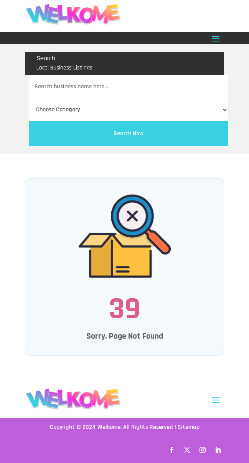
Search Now (128, 133)
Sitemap (189, 427)
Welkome (108, 427)
